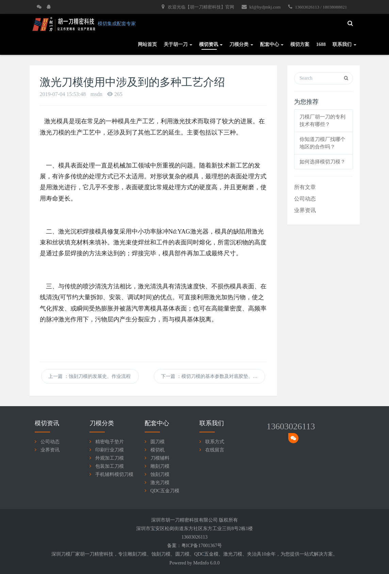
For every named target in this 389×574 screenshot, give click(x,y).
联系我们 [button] (344, 44)
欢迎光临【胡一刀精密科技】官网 (198, 7)
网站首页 (147, 44)
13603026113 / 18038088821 (317, 7)
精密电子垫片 (109, 441)
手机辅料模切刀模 (114, 474)
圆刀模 (157, 441)
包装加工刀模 (109, 466)
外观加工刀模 (109, 458)
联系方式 (214, 441)
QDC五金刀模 (165, 490)
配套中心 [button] (272, 44)
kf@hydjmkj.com (261, 7)
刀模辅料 (159, 458)
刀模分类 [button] (241, 44)
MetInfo (201, 562)
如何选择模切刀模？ (322, 161)
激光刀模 (159, 482)
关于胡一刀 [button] (178, 44)
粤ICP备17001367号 (201, 545)
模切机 (157, 449)
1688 (321, 44)
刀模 (142, 554)
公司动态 (305, 199)
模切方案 (299, 44)
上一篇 (90, 376)
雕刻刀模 (159, 466)
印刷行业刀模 (109, 449)
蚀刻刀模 (159, 474)
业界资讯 (305, 210)
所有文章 (305, 187)
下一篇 (213, 376)
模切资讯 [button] (211, 44)
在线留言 (214, 449)
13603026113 (290, 426)
